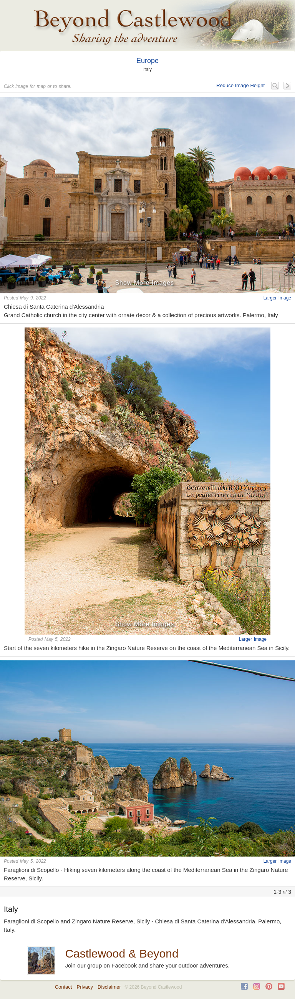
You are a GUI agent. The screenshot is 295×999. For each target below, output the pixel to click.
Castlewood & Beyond (121, 953)
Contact (63, 987)
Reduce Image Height (240, 85)
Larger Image (277, 298)
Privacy (84, 987)
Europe (147, 61)
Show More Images (144, 283)
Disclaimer (109, 987)
